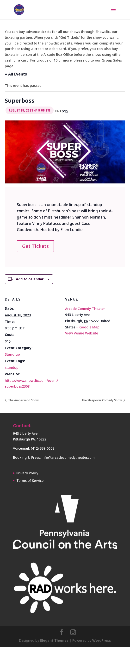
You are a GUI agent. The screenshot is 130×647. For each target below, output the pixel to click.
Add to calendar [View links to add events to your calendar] (29, 279)
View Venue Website (81, 333)
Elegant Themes (54, 640)
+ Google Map (87, 327)
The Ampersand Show (23, 400)
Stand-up (12, 354)
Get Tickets (35, 246)
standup (12, 367)
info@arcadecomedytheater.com (68, 457)
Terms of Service (29, 480)
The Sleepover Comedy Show (102, 400)
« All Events (16, 74)
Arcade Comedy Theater (85, 308)
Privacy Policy (27, 473)
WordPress (101, 640)
